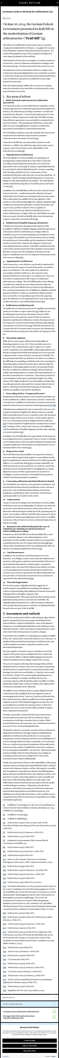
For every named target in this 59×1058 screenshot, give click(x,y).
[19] (4, 424)
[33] (34, 702)
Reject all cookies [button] (29, 1051)
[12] (43, 302)
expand (55, 997)
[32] (32, 579)
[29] (46, 543)
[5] (24, 151)
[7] (12, 187)
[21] (22, 432)
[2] (8, 48)
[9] (37, 219)
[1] (43, 38)
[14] (30, 326)
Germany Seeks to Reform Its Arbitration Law (21, 1012)
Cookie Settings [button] (29, 1040)
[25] (40, 469)
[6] (26, 167)
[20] (4, 426)
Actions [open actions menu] (56, 7)
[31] (40, 549)
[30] (50, 543)
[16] (35, 370)
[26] (9, 475)
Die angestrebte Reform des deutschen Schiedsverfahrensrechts (18, 1017)
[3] (41, 48)
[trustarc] (53, 1056)
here (25, 805)
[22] (29, 448)
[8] (30, 202)
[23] (4, 460)
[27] (22, 493)
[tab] (29, 998)
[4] (37, 138)
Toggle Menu (1, 2)
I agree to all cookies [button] (29, 1045)
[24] (29, 463)
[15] (48, 364)
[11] (22, 258)
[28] (15, 523)
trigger (55, 1004)
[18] (54, 405)
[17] (51, 405)
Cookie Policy (6, 1056)
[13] (37, 311)
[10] (11, 238)
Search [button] (57, 2)
